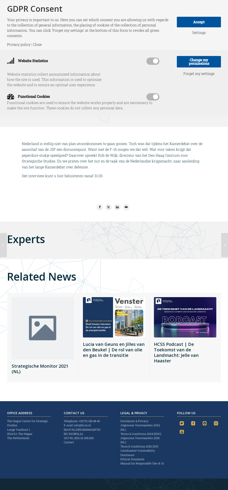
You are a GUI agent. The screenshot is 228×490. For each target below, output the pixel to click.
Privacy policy (18, 44)
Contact (69, 442)
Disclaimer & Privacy (134, 421)
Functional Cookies (28, 96)
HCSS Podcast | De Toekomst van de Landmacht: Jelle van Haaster (176, 352)
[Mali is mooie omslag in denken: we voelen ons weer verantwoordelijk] (224, 245)
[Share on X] (108, 207)
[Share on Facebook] (99, 207)
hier (60, 175)
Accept (199, 22)
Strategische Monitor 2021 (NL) (40, 368)
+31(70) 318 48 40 (89, 421)
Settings (199, 32)
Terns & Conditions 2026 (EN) (139, 446)
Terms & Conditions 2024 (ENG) (141, 434)
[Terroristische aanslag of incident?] (3, 245)
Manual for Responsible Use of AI (142, 463)
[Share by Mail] (126, 207)
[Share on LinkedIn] (117, 207)
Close (37, 44)
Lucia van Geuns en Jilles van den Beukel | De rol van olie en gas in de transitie (114, 349)
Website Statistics (27, 60)
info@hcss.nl (82, 425)
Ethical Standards (132, 459)
